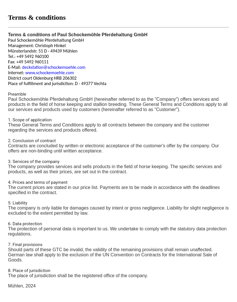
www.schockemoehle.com (49, 72)
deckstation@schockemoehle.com (53, 67)
